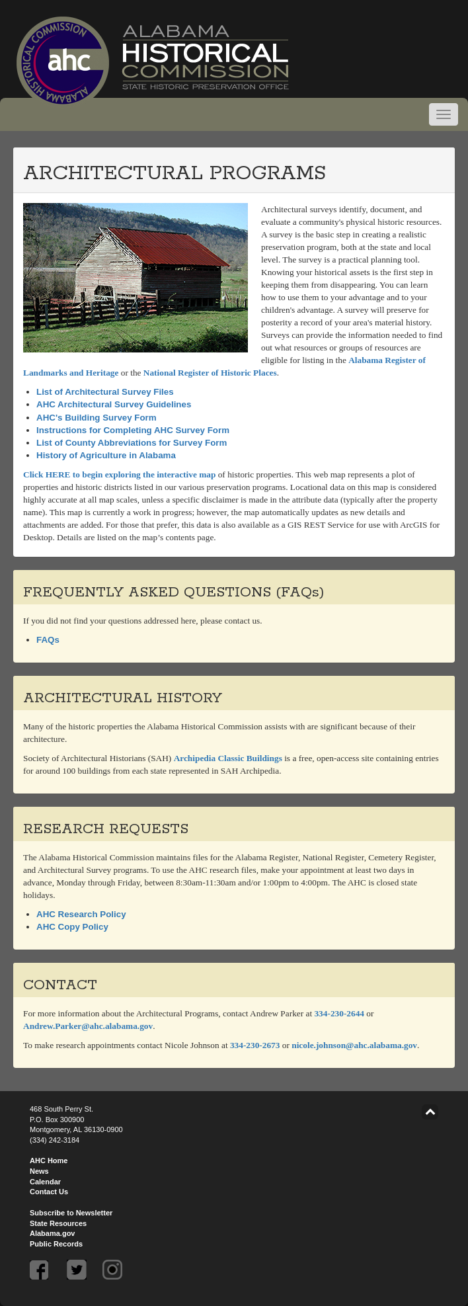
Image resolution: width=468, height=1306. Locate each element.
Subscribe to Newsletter (71, 1213)
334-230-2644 (339, 1013)
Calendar (45, 1182)
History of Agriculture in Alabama (106, 455)
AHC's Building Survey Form (96, 418)
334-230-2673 (255, 1045)
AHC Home (48, 1160)
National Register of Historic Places (210, 373)
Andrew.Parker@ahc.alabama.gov (88, 1026)
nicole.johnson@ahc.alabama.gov (354, 1045)
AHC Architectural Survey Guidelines (113, 404)
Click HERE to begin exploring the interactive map (119, 474)
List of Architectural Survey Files (105, 392)
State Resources (58, 1223)
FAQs (47, 640)
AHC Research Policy (81, 914)
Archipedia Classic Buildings (228, 758)
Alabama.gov (52, 1233)
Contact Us (49, 1192)
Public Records (56, 1244)
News (39, 1171)
